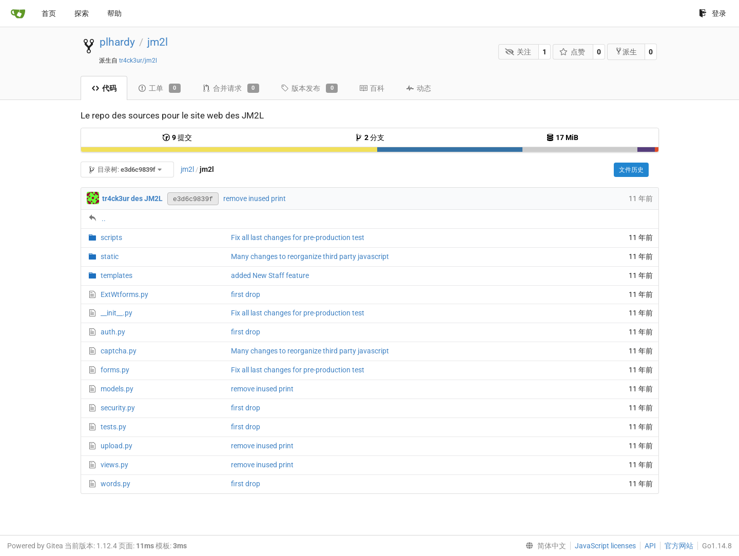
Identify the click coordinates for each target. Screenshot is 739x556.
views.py (114, 465)
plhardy (117, 42)
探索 (81, 13)
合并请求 (230, 88)
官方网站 (679, 546)
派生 (626, 51)
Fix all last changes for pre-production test (297, 237)
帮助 (114, 13)
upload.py (116, 446)
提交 (177, 137)
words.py (115, 484)
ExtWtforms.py (124, 294)
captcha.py (119, 351)
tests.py (113, 427)
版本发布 (309, 88)
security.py (118, 408)
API (650, 546)
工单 (159, 88)
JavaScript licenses (605, 546)
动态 (418, 88)
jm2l (157, 42)
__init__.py (116, 313)
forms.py (115, 370)
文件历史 (631, 169)
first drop (245, 294)
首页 (49, 13)
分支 (369, 137)
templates (116, 275)
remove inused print (254, 198)
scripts (111, 237)
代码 (103, 88)
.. (104, 218)
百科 (371, 88)
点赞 (572, 52)
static (110, 256)
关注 (518, 52)
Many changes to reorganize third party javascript (310, 256)
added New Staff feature (270, 275)
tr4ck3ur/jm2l (138, 60)
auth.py (113, 332)
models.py (117, 389)
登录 (712, 13)
